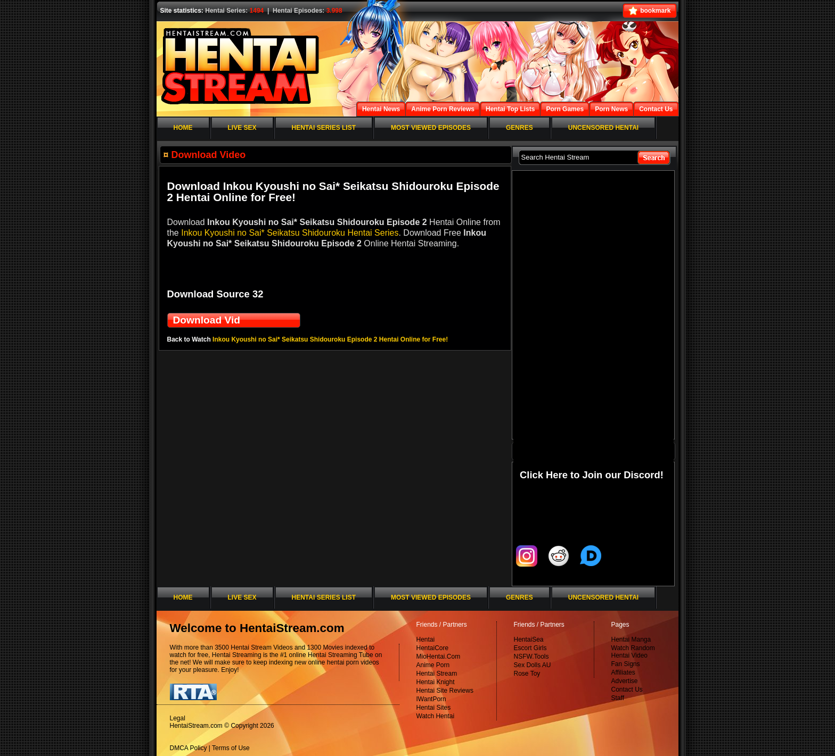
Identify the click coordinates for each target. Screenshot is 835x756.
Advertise (624, 681)
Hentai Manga (631, 639)
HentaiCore (432, 648)
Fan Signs (625, 664)
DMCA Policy (188, 748)
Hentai (425, 639)
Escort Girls (530, 648)
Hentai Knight (435, 682)
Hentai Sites (433, 707)
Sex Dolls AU (532, 665)
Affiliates (623, 672)
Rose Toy (527, 673)
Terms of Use (231, 748)
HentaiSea (529, 639)
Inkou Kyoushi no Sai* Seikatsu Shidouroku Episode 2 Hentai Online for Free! (330, 339)
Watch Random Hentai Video (633, 651)
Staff (617, 698)
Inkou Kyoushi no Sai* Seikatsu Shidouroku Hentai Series (289, 232)
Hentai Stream (436, 673)
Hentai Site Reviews (444, 690)
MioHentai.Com (438, 656)
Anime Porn (433, 665)
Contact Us (627, 689)
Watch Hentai (435, 716)
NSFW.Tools (531, 656)
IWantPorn (431, 699)
